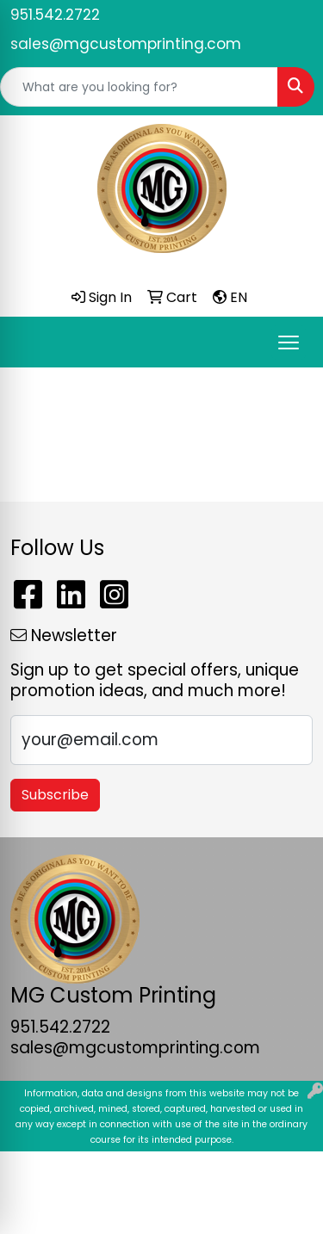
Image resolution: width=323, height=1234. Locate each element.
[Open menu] (288, 342)
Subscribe (55, 795)
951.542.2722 (55, 14)
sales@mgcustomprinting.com (125, 44)
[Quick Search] (139, 87)
